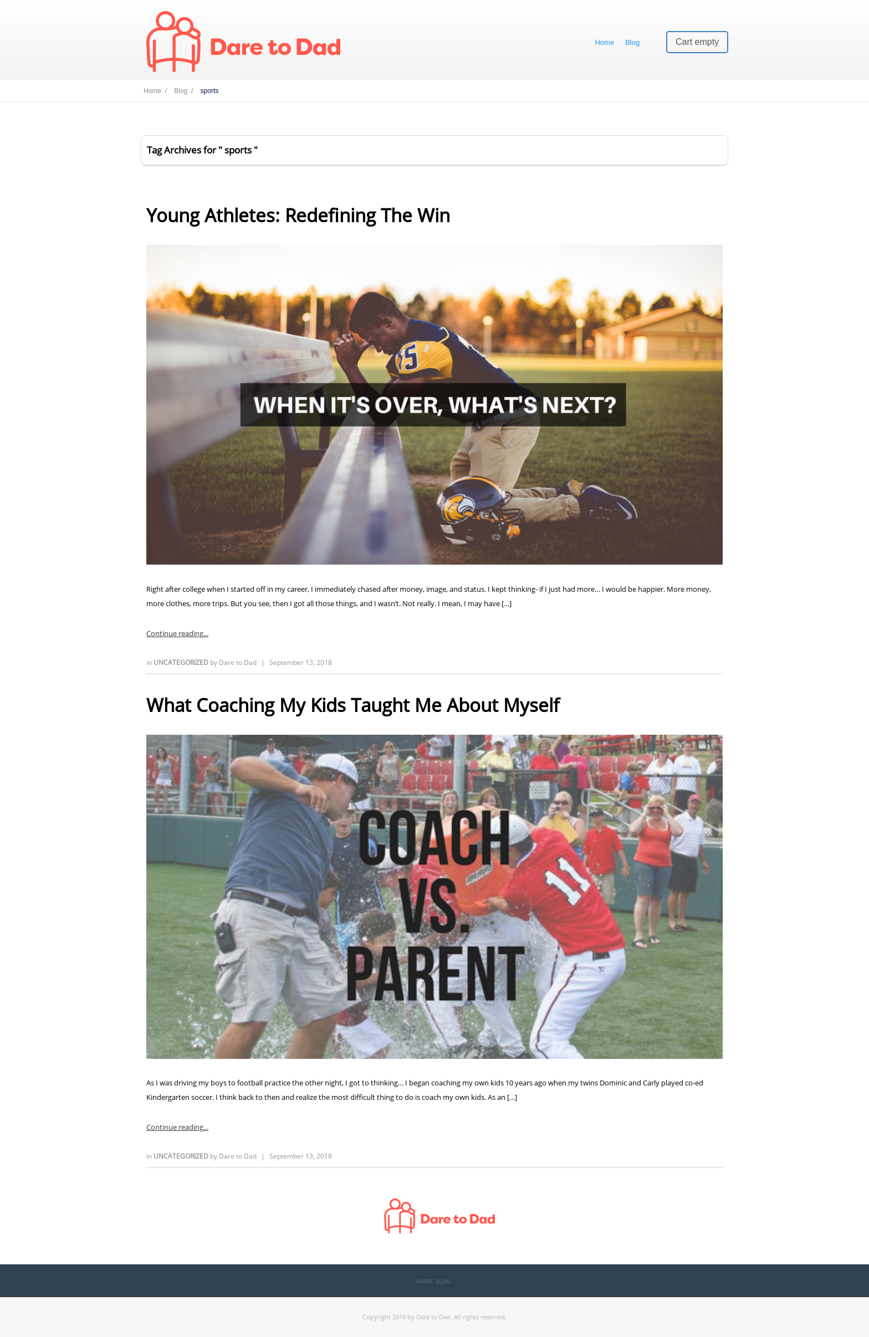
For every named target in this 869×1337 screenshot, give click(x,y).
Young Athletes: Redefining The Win (298, 215)
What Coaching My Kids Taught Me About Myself (352, 705)
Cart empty (697, 42)
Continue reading (174, 633)
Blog (632, 42)
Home (604, 42)
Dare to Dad (238, 662)
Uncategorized (182, 662)
